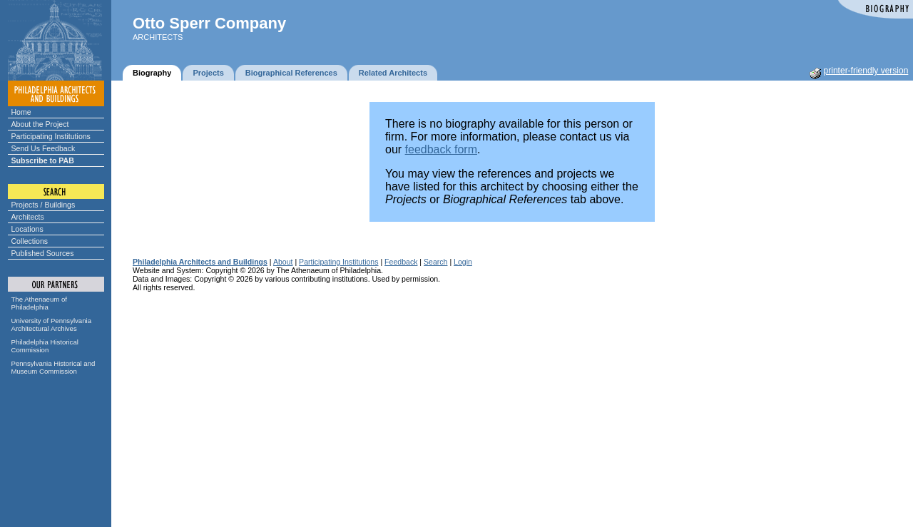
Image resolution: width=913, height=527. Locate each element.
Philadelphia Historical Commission (44, 346)
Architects (27, 217)
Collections (30, 241)
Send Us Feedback (43, 148)
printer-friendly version (866, 71)
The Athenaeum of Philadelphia (39, 303)
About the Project (40, 124)
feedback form (441, 149)
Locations (27, 229)
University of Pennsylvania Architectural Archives (51, 324)
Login (463, 261)
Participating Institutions (51, 136)
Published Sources (42, 253)
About (283, 261)
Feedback (400, 261)
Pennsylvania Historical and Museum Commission (53, 367)
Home (21, 112)
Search (435, 261)
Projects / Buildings (43, 204)
